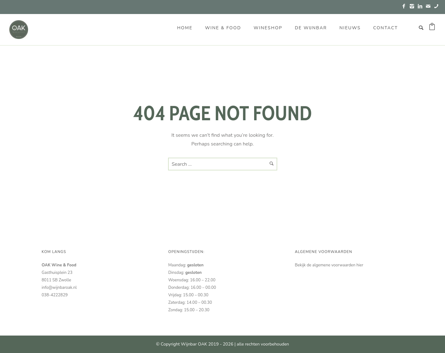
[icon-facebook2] (405, 6)
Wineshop (268, 28)
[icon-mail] (430, 6)
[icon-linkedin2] (422, 6)
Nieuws (349, 28)
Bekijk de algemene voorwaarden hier (329, 265)
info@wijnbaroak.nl (59, 287)
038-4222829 (55, 295)
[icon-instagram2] (413, 6)
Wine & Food (223, 28)
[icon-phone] (436, 6)
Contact (385, 28)
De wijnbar (311, 28)
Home (185, 28)
